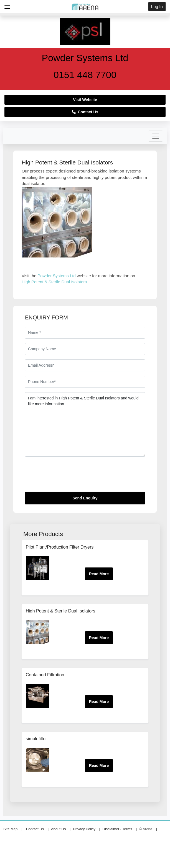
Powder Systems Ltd (57, 275)
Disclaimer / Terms (117, 829)
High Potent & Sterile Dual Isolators (54, 281)
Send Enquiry (84, 498)
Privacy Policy (84, 829)
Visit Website (85, 99)
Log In (157, 6)
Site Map (10, 829)
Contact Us (85, 112)
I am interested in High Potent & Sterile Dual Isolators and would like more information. (85, 424)
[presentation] (67, 476)
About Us (58, 829)
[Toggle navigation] (155, 136)
